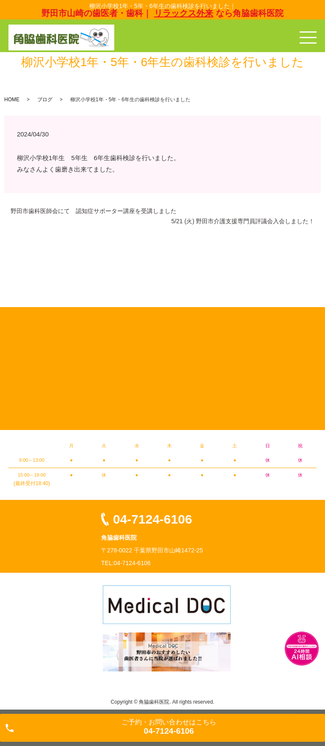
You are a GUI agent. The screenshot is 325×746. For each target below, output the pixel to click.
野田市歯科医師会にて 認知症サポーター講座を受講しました (93, 211)
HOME (11, 100)
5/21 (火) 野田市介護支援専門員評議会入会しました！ (242, 221)
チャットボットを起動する (302, 649)
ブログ (44, 100)
